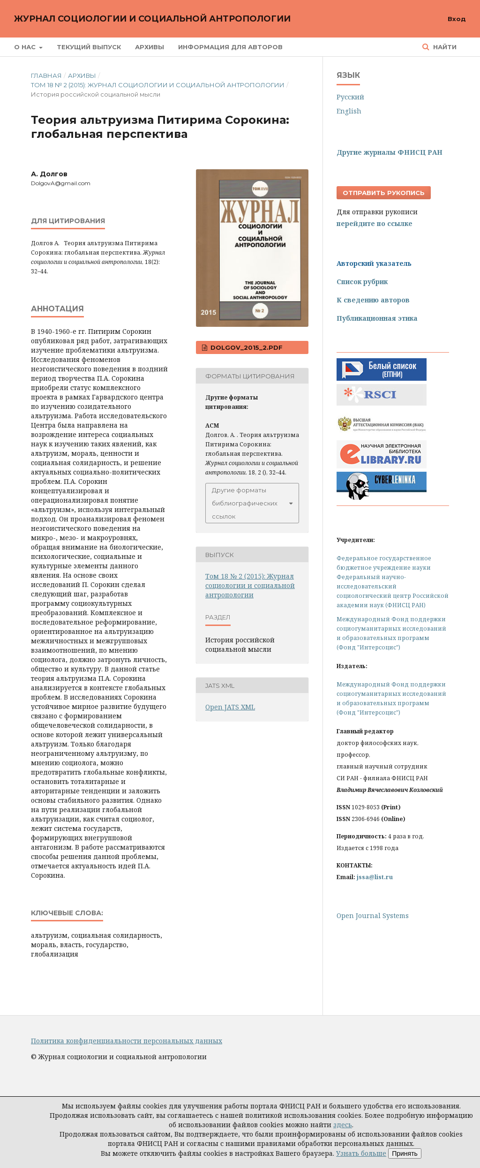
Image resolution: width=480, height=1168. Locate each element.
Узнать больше (361, 1153)
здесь (342, 1124)
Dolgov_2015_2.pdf (246, 347)
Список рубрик (362, 281)
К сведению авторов (373, 299)
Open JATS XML (230, 706)
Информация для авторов (230, 47)
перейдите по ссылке (374, 223)
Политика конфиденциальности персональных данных (126, 1040)
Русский (350, 96)
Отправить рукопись (384, 192)
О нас (26, 47)
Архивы (149, 47)
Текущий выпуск (89, 47)
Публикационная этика (377, 318)
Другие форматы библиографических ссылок (245, 503)
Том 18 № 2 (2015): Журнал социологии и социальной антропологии (158, 85)
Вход (457, 19)
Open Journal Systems (373, 915)
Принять (405, 1153)
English (349, 110)
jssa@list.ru (375, 877)
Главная (46, 75)
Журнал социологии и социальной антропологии (152, 19)
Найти (444, 47)
